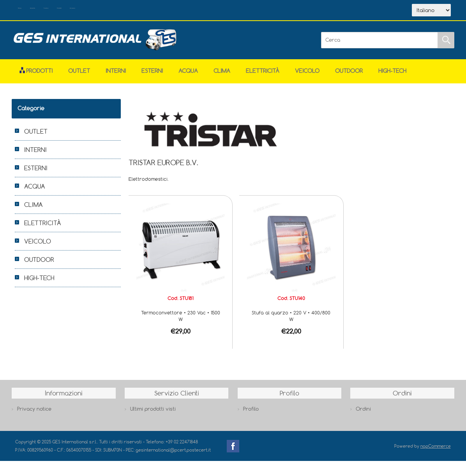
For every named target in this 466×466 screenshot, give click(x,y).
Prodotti (36, 75)
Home (34, 11)
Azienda (68, 11)
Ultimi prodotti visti (153, 413)
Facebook (233, 451)
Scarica (105, 11)
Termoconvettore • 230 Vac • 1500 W (180, 320)
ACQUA (188, 75)
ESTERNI (152, 75)
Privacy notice (34, 413)
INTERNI (116, 75)
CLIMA (222, 75)
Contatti (141, 11)
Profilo (251, 413)
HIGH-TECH (392, 75)
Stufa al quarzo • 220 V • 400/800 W (291, 320)
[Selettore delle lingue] (431, 13)
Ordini (363, 413)
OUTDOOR (349, 75)
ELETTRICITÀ (262, 75)
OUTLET (79, 75)
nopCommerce (435, 451)
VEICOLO (307, 75)
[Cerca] (379, 45)
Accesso (176, 11)
